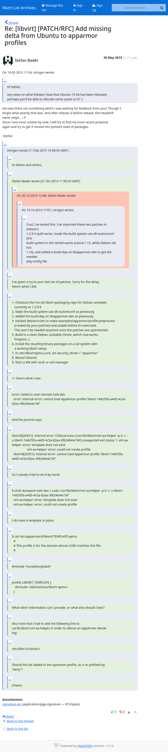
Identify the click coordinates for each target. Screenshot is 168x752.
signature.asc (12, 704)
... (5, 80)
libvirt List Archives (19, 7)
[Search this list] (135, 7)
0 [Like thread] (114, 712)
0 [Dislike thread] (122, 712)
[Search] (162, 7)
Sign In (78, 7)
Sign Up (97, 7)
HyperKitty (85, 746)
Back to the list (15, 729)
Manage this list (52, 7)
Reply (8, 716)
